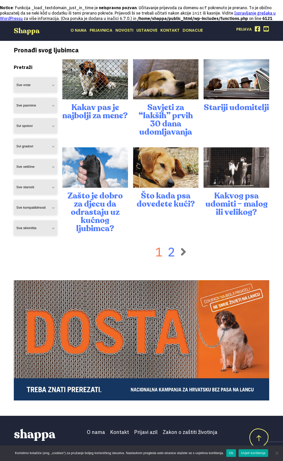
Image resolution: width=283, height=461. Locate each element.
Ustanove (146, 31)
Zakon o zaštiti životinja (190, 432)
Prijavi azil (146, 432)
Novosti (124, 31)
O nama (78, 31)
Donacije (193, 31)
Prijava (244, 30)
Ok (231, 453)
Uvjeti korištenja (253, 453)
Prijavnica (101, 31)
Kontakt (170, 31)
